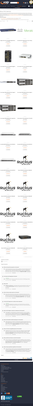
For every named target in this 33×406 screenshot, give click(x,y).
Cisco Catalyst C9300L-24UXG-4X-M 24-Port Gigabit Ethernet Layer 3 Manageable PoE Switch (13, 92)
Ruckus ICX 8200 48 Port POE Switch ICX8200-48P (8, 196)
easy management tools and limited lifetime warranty (16, 15)
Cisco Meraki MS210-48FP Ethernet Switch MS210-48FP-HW (8, 170)
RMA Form (2, 376)
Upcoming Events (3, 388)
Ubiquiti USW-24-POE (8, 342)
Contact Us (2, 375)
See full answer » (29, 271)
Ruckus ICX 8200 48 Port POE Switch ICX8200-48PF (25, 196)
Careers (2, 385)
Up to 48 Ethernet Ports (4, 18)
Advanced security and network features (13, 14)
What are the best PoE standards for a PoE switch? (11, 267)
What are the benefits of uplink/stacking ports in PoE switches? (13, 319)
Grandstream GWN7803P (9, 333)
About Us (2, 384)
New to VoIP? (2, 365)
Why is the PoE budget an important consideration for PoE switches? (14, 310)
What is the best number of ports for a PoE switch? (11, 292)
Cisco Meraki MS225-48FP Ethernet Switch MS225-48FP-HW (8, 144)
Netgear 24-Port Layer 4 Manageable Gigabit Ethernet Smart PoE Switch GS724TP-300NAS (13, 40)
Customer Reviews (3, 389)
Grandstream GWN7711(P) (20, 296)
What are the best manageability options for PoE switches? (13, 328)
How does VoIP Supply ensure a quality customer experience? (13, 301)
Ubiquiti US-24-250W (23, 271)
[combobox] (14, 2)
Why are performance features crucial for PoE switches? (12, 337)
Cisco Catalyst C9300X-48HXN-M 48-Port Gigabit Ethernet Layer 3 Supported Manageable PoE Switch (14, 118)
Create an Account (3, 386)
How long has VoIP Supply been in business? (10, 276)
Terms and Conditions (3, 391)
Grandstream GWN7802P (10, 351)
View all (2, 355)
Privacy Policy (2, 390)
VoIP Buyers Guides (3, 366)
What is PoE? (6, 283)
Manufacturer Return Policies (4, 381)
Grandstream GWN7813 (16, 342)
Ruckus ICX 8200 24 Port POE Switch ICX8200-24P (25, 170)
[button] (13, 272)
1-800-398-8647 (17, 7)
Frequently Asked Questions (4, 387)
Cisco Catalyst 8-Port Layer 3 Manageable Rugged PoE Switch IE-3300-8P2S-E (11, 66)
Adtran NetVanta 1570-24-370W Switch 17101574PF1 (24, 118)
